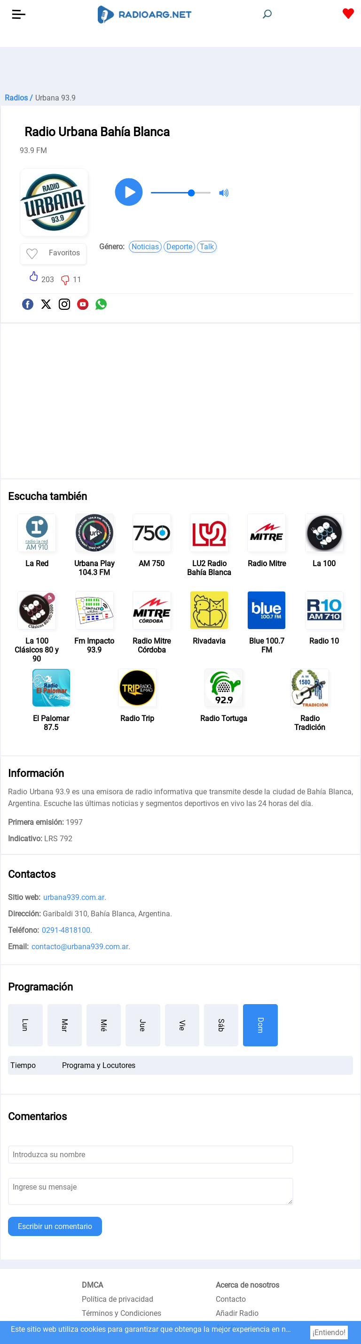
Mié (103, 1025)
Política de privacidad (117, 1299)
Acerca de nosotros (247, 1285)
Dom (260, 1025)
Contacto (231, 1299)
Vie (182, 1025)
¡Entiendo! (329, 1332)
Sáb (221, 1025)
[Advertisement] (180, 70)
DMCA (92, 1285)
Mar (64, 1025)
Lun (25, 1025)
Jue (142, 1025)
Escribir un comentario (55, 1226)
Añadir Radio (237, 1313)
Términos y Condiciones (121, 1313)
